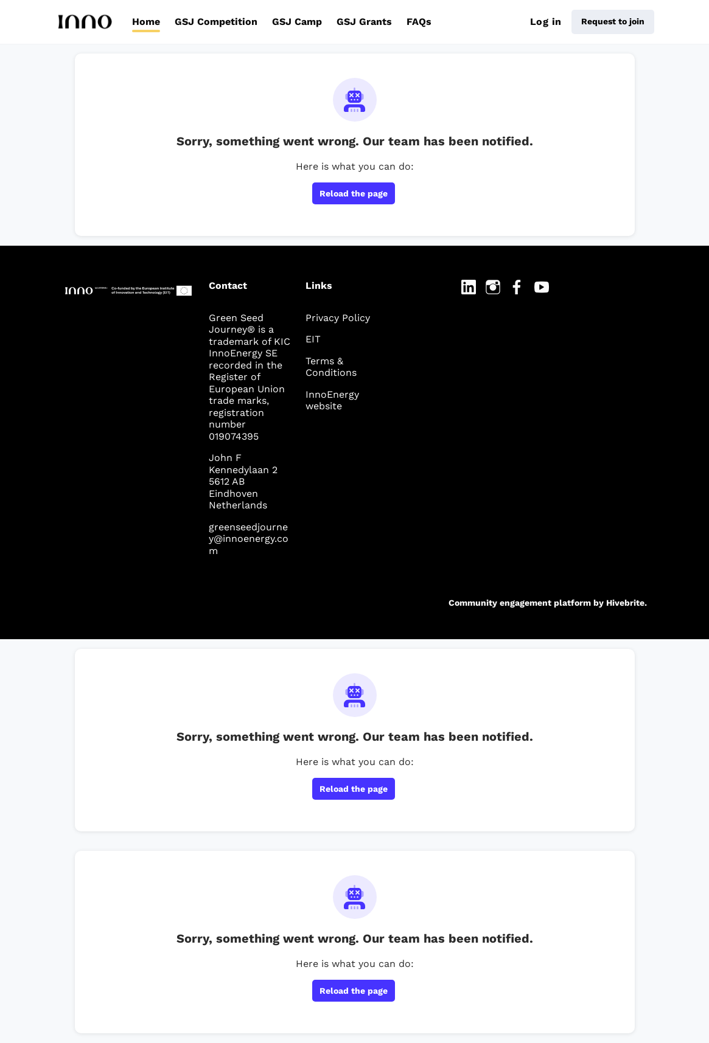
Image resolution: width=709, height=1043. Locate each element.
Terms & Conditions (331, 367)
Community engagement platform (520, 603)
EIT (313, 339)
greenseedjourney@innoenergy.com (248, 538)
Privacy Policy (338, 318)
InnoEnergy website (332, 400)
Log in (545, 21)
